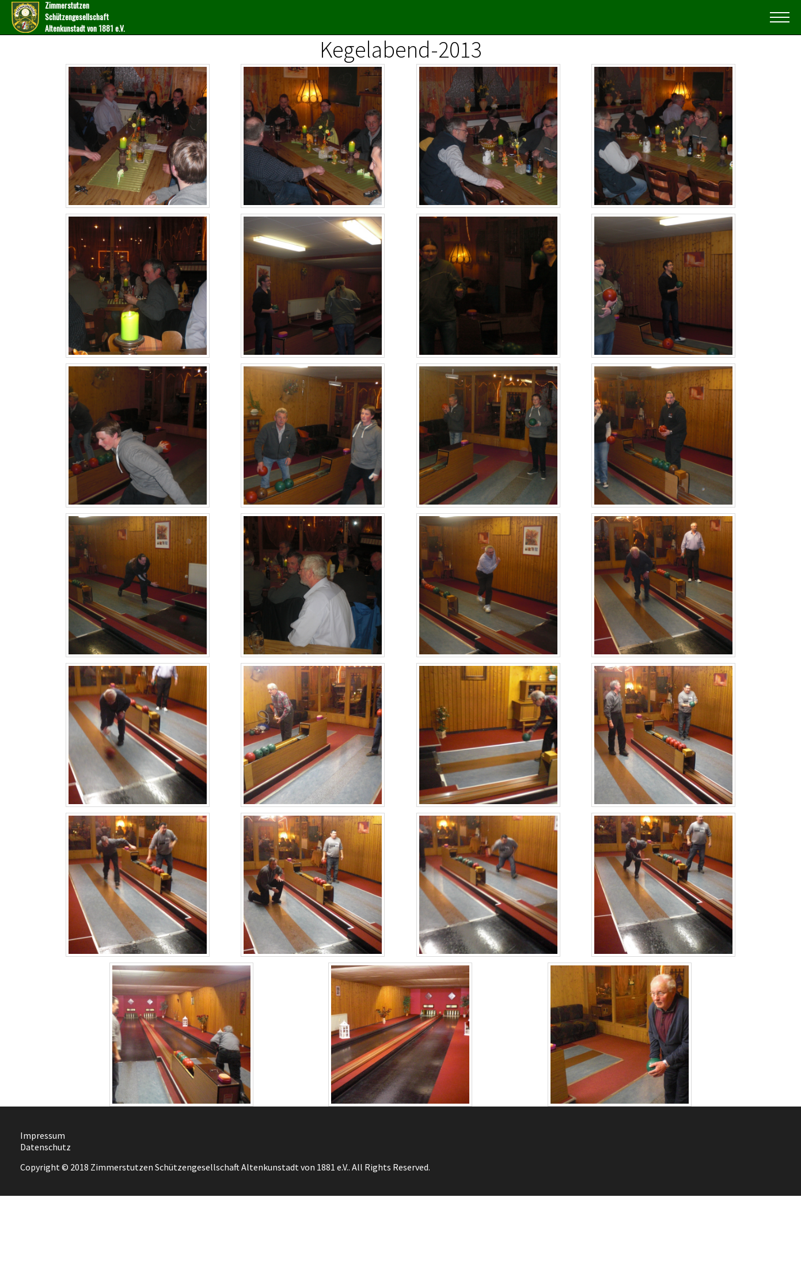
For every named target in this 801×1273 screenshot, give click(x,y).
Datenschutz (45, 1147)
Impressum (42, 1135)
